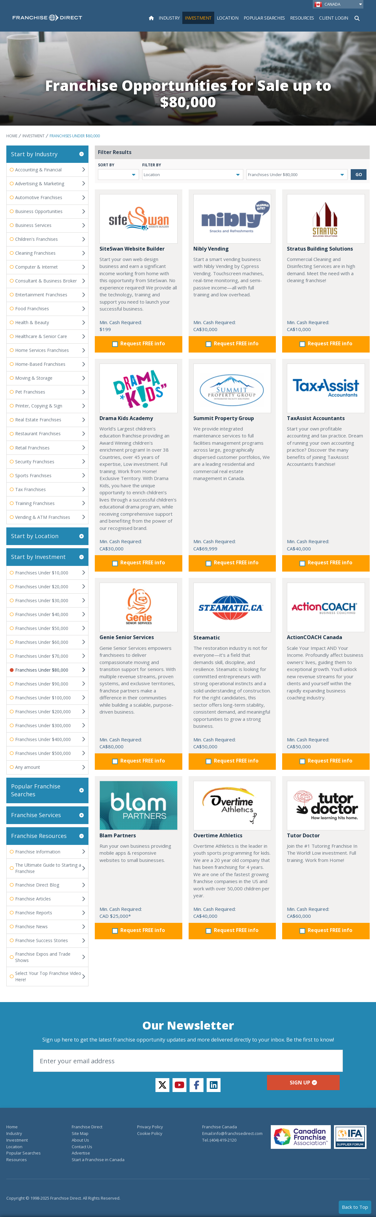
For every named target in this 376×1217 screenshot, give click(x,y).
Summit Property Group (223, 418)
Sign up (303, 1082)
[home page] (47, 17)
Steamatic (206, 637)
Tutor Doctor (303, 835)
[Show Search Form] (357, 17)
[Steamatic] (232, 607)
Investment (33, 136)
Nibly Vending (211, 248)
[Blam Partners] (138, 805)
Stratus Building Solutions (320, 248)
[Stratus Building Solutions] (326, 218)
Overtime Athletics (217, 835)
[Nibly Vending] (232, 218)
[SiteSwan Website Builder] (138, 218)
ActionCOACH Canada (314, 637)
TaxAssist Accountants (316, 418)
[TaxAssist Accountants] (326, 388)
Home (11, 136)
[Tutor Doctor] (326, 805)
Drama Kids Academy (126, 418)
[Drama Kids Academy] (138, 388)
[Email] (188, 1061)
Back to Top (355, 1207)
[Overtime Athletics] (232, 805)
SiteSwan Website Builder (132, 248)
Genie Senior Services (127, 637)
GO (358, 174)
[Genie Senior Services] (138, 607)
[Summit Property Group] (232, 388)
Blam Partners (118, 835)
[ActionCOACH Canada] (326, 607)
